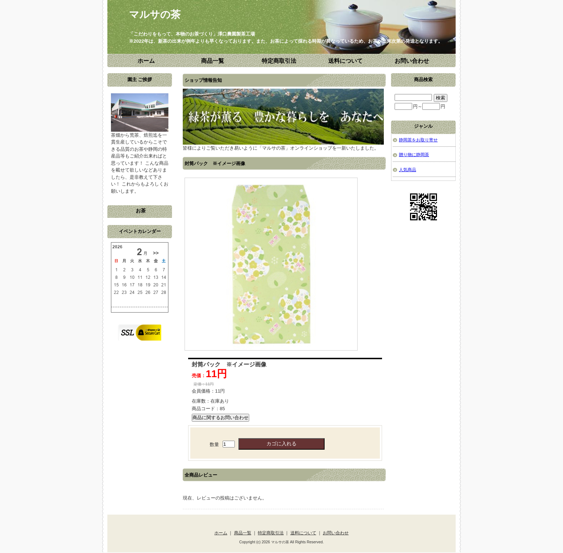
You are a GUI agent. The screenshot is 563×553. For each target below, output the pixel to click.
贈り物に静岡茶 (414, 154)
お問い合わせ (412, 61)
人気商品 (407, 169)
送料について (345, 61)
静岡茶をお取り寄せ (418, 139)
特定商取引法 (279, 61)
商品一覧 (212, 61)
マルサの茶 (155, 14)
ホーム (146, 61)
